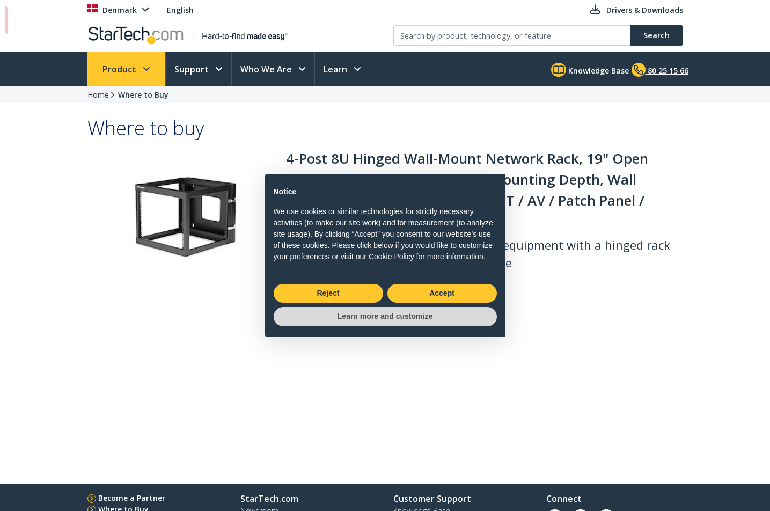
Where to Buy (143, 95)
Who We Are (267, 69)
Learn (336, 69)
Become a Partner (131, 498)
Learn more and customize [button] (385, 316)
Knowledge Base (590, 70)
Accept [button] (441, 293)
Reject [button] (328, 293)
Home (98, 95)
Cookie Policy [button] (391, 256)
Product (120, 69)
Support (192, 69)
